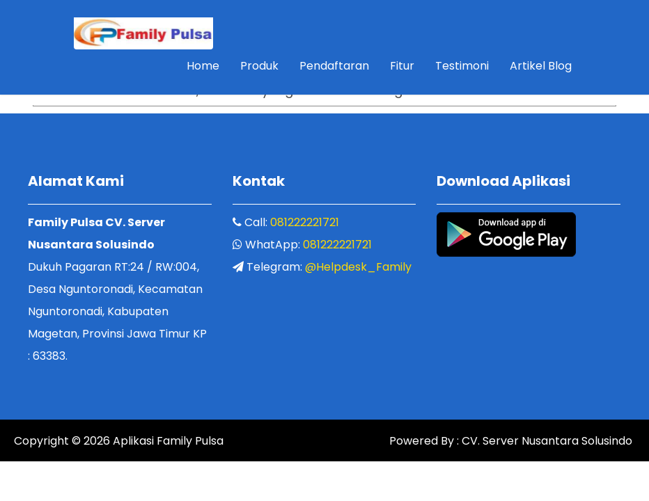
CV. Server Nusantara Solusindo (545, 442)
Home (203, 66)
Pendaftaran (334, 66)
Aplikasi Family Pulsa (167, 442)
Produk (259, 66)
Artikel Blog (541, 66)
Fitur (402, 66)
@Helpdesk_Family (358, 267)
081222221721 (304, 222)
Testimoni (462, 66)
